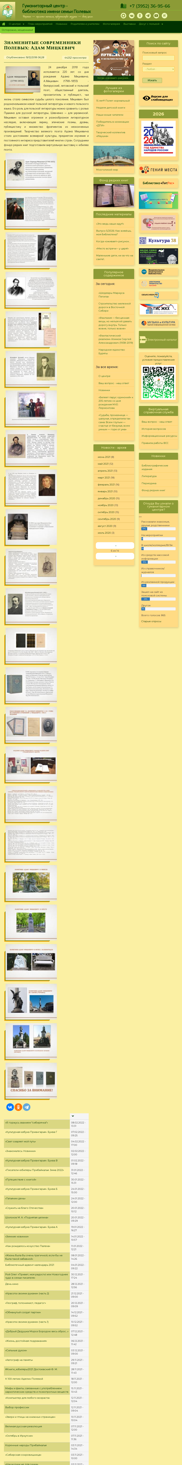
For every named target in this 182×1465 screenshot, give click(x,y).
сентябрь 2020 (107, 518)
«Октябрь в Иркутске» (19, 740)
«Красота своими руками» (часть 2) (27, 598)
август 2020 (105, 525)
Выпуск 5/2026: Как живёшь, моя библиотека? (113, 232)
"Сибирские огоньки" (125, 1404)
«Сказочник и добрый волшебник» (27, 797)
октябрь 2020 (106, 512)
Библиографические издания (155, 467)
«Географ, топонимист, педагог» (25, 607)
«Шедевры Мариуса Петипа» (111, 294)
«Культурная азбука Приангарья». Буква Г (31, 436)
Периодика (149, 483)
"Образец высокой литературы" (25, 1190)
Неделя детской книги (110, 107)
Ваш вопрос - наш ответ (114, 383)
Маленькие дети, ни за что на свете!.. (114, 257)
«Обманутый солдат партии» (23, 617)
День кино (11, 588)
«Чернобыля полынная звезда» (25, 1351)
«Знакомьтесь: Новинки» (20, 456)
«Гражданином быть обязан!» (23, 972)
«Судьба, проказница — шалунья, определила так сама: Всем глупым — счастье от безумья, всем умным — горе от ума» (114, 422)
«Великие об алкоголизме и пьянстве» (29, 953)
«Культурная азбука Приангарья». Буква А (31, 531)
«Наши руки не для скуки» (21, 769)
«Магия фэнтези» (16, 1038)
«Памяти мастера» (16, 1209)
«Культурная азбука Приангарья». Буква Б (31, 493)
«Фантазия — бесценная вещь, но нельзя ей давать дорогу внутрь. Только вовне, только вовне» (115, 323)
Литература (149, 476)
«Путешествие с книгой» (20, 484)
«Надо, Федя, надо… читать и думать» (28, 778)
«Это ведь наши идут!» (110, 223)
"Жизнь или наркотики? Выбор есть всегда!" (33, 1009)
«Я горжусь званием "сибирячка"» (26, 427)
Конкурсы (118, 1408)
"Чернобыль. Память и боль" (22, 1342)
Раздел (147, 63)
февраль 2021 (106, 484)
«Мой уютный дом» (17, 1152)
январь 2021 (105, 491)
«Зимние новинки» (17, 541)
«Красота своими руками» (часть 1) (27, 626)
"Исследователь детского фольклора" (29, 1361)
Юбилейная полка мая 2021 (22, 1247)
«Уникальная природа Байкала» (25, 826)
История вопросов (154, 428)
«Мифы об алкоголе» (18, 943)
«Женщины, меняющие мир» (23, 807)
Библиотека (158, 183)
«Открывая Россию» (18, 1171)
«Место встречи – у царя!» (112, 248)
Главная (3, 24)
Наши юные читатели (109, 114)
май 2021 (103, 463)
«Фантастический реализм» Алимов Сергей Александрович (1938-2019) (116, 339)
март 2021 (104, 477)
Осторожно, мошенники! (17, 29)
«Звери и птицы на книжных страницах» (30, 721)
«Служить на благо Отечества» (24, 512)
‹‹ (115, 545)
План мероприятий (40, 23)
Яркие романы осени (18, 845)
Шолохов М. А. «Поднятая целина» (26, 522)
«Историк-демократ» (18, 835)
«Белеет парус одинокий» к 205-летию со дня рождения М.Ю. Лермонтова (116, 403)
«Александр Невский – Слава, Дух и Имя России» (36, 1285)
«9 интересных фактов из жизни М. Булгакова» (34, 1256)
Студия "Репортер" (123, 1417)
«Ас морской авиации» (19, 1294)
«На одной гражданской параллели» (28, 1047)
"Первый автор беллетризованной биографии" (35, 1066)
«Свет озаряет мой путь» (20, 446)
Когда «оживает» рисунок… (113, 78)
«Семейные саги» (16, 1123)
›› (115, 556)
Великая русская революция (23, 731)
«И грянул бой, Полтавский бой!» (25, 1114)
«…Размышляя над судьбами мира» (27, 892)
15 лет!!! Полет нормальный (113, 100)
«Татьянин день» (15, 503)
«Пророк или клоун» (18, 1095)
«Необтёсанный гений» (20, 990)
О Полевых (50, 1412)
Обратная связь (143, 1435)
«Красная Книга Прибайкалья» (24, 1228)
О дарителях (51, 1417)
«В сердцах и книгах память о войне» (28, 1161)
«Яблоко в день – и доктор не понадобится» (33, 1019)
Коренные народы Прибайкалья (26, 750)
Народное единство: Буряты (112, 351)
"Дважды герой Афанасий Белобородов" (31, 1304)
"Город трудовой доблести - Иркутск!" (29, 1323)
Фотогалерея (111, 23)
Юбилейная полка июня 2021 (23, 1180)
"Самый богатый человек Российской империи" (35, 1332)
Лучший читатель (122, 1412)
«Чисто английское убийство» (24, 911)
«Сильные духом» (16, 655)
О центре (15, 24)
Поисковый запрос (154, 52)
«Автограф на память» (19, 664)
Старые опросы (151, 621)
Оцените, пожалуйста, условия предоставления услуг (158, 360)
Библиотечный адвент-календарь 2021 (29, 569)
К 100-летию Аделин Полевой (24, 683)
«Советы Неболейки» (18, 1104)
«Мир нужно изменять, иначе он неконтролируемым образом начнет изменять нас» (34, 934)
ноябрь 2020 (106, 505)
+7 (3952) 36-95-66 (149, 6)
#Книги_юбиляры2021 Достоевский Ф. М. (31, 674)
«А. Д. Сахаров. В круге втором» (25, 1237)
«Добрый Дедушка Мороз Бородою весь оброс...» (36, 636)
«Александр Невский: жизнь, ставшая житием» (34, 1266)
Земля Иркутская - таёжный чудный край (31, 864)
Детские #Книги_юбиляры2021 (24, 1000)
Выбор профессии (17, 712)
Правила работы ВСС (155, 442)
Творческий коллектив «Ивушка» (110, 134)
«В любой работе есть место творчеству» (31, 981)
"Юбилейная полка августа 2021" (25, 1028)
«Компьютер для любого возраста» (27, 702)
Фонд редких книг (153, 490)
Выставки (129, 23)
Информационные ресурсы (159, 435)
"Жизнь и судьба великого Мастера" (28, 1275)
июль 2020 (104, 532)
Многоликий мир (107, 169)
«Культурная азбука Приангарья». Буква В (31, 465)
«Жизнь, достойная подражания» (26, 645)
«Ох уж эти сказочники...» (20, 816)
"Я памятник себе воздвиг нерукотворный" (32, 1218)
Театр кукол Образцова (20, 921)
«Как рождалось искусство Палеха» (27, 550)
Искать (152, 80)
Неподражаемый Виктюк (21, 788)
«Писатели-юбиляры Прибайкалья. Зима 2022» (34, 474)
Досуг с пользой (150, 24)
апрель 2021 (105, 470)
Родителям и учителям (85, 23)
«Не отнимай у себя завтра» (22, 1142)
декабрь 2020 (106, 498)
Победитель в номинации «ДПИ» (112, 123)
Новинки (61, 23)
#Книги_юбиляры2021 (19, 1085)
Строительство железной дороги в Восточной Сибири (115, 307)
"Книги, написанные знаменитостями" (29, 1199)
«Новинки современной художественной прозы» (36, 962)
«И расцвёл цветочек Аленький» (25, 854)
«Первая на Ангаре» (18, 1370)
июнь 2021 (104, 456)
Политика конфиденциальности (154, 1430)
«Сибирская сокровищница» (23, 759)
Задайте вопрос (157, 1404)
